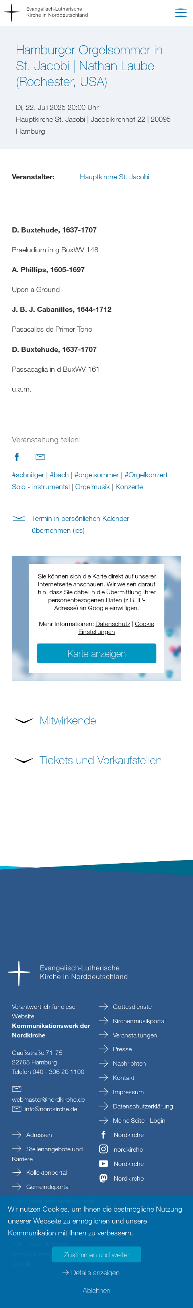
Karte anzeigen (97, 653)
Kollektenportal (46, 1172)
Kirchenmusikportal (138, 1020)
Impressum (127, 1091)
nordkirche (128, 1149)
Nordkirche (129, 1134)
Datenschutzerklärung (142, 1106)
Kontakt (123, 1077)
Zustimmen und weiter (96, 1254)
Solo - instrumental (41, 486)
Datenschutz (113, 623)
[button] (180, 14)
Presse (121, 1049)
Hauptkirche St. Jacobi (114, 176)
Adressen (38, 1134)
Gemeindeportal (47, 1186)
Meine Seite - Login (138, 1120)
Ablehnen (96, 1290)
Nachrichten (128, 1063)
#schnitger (28, 474)
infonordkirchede (51, 1108)
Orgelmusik (92, 486)
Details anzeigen (95, 1272)
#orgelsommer (96, 474)
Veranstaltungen (134, 1035)
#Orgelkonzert (146, 474)
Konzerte (129, 486)
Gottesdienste (131, 1006)
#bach (59, 474)
